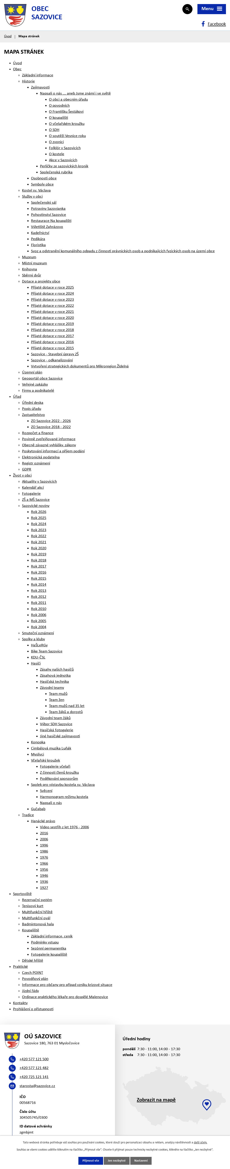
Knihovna (29, 269)
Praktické (20, 967)
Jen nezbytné (117, 1160)
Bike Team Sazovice (46, 651)
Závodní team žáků (55, 718)
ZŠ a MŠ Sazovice (36, 500)
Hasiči (36, 663)
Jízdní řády (30, 991)
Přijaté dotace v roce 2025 (52, 287)
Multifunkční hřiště (37, 912)
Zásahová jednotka (55, 676)
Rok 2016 (38, 572)
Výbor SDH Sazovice (56, 724)
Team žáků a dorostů (66, 712)
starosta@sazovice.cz (37, 1086)
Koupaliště (30, 930)
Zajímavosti (40, 87)
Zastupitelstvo (33, 415)
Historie (28, 81)
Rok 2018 (38, 560)
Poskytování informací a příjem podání (53, 451)
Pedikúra (38, 239)
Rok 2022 (38, 536)
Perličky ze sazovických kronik (64, 166)
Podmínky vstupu (45, 942)
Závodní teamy (52, 688)
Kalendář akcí (33, 488)
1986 (44, 851)
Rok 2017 (38, 566)
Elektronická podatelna (41, 457)
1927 (44, 888)
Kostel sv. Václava (36, 190)
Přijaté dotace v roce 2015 (52, 348)
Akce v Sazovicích (63, 160)
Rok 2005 (38, 621)
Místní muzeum (34, 263)
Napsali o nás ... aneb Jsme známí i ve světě (75, 93)
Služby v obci (32, 196)
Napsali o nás (51, 803)
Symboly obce (42, 184)
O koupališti (58, 118)
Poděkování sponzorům (59, 779)
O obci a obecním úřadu (68, 99)
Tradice (28, 815)
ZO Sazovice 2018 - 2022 (51, 427)
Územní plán (32, 372)
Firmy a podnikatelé (38, 391)
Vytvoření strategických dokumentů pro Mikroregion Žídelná (80, 366)
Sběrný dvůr (31, 275)
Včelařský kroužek (45, 760)
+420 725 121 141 (34, 1077)
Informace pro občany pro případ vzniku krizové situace (67, 985)
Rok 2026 (38, 512)
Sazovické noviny (35, 506)
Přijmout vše (90, 1160)
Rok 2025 (38, 518)
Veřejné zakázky (35, 384)
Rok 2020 (38, 548)
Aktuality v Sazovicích (39, 482)
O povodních (59, 106)
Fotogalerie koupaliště (49, 954)
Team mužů (58, 694)
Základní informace (37, 75)
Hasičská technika (54, 682)
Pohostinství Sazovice (48, 215)
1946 (44, 876)
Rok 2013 (38, 591)
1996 (44, 845)
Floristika (38, 245)
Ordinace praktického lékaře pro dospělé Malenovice (65, 997)
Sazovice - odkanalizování (52, 360)
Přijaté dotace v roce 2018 (52, 330)
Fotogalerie (31, 494)
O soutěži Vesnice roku (67, 136)
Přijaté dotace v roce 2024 (52, 294)
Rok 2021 (38, 542)
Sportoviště (22, 894)
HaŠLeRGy (39, 645)
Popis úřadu (31, 409)
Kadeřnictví (40, 233)
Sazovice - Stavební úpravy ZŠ (55, 354)
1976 (44, 857)
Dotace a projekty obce (41, 281)
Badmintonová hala (38, 924)
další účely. (200, 1142)
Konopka (38, 742)
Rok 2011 (38, 603)
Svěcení (46, 791)
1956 (44, 870)
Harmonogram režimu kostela (64, 797)
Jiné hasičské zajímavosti (60, 736)
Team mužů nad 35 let (66, 706)
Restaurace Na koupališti (51, 221)
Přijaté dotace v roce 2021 (52, 312)
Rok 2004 (38, 627)
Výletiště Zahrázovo (47, 227)
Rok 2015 (38, 579)
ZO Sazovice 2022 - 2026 (51, 421)
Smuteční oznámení (38, 633)
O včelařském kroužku (66, 124)
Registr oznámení (36, 463)
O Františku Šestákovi (66, 112)
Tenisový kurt (32, 906)
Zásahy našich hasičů (57, 669)
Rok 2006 (38, 615)
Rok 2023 (38, 530)
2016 (44, 833)
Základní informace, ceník (52, 936)
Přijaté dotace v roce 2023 (52, 300)
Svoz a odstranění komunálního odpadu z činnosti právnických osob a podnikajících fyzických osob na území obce (123, 251)
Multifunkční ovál (36, 918)
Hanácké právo (43, 821)
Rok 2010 (38, 609)
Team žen (56, 700)
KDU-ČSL (38, 657)
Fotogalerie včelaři (55, 767)
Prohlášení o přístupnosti (33, 1009)
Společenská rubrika (56, 172)
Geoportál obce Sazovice (42, 378)
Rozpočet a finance (37, 433)
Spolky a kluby (33, 639)
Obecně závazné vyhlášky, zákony (49, 445)
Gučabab (38, 809)
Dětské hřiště (32, 961)
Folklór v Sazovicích (65, 148)
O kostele (56, 154)
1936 (44, 882)
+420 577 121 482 (34, 1068)
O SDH (54, 130)
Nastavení (141, 1160)
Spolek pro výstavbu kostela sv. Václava (63, 785)
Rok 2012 (38, 597)
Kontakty (20, 1003)
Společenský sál (43, 203)
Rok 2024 (38, 524)
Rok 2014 (38, 585)
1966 (44, 864)
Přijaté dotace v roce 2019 (52, 324)
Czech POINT (32, 973)
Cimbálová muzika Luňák (51, 748)
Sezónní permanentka (48, 948)
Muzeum (29, 257)
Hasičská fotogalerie (56, 730)
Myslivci (37, 754)
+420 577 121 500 (34, 1059)
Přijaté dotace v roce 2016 (52, 342)
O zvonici (56, 142)
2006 (44, 839)
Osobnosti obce (44, 178)
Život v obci (22, 475)
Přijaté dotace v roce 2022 (52, 306)
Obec (17, 69)
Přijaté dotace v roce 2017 (52, 336)
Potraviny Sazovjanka (48, 209)
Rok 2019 (38, 554)
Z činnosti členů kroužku (59, 773)
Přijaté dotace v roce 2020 (52, 318)
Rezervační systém (37, 900)
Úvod (7, 36)
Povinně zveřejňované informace (48, 439)
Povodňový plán (35, 979)
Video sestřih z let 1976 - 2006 (64, 827)
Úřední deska (32, 403)
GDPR (26, 469)
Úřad (17, 397)
